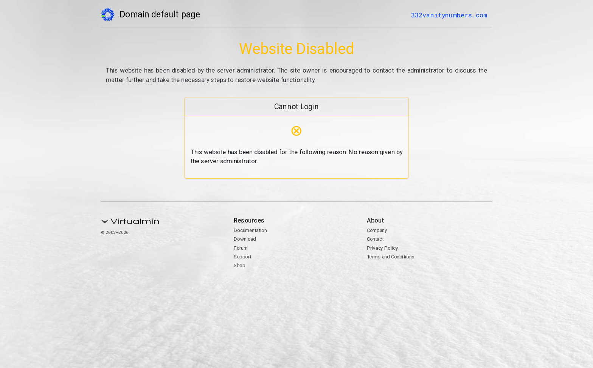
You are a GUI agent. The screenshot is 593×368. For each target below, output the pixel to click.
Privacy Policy (382, 248)
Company (377, 230)
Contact (375, 239)
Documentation (250, 230)
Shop (239, 266)
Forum (241, 248)
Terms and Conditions (390, 257)
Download (245, 239)
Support (242, 257)
